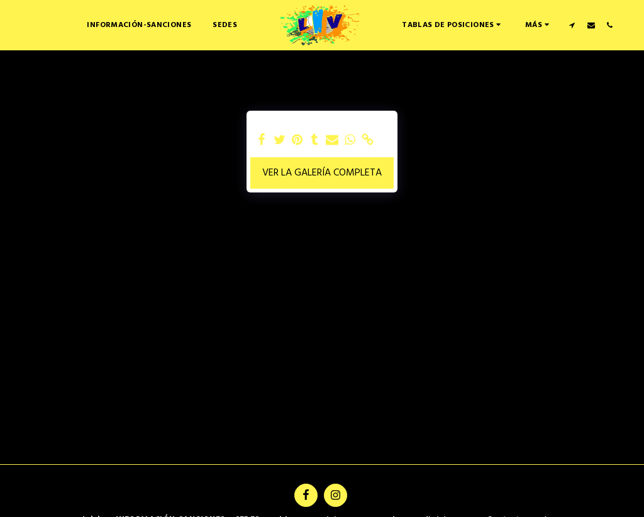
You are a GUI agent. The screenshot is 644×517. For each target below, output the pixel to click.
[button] (453, 24)
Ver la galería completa (322, 173)
